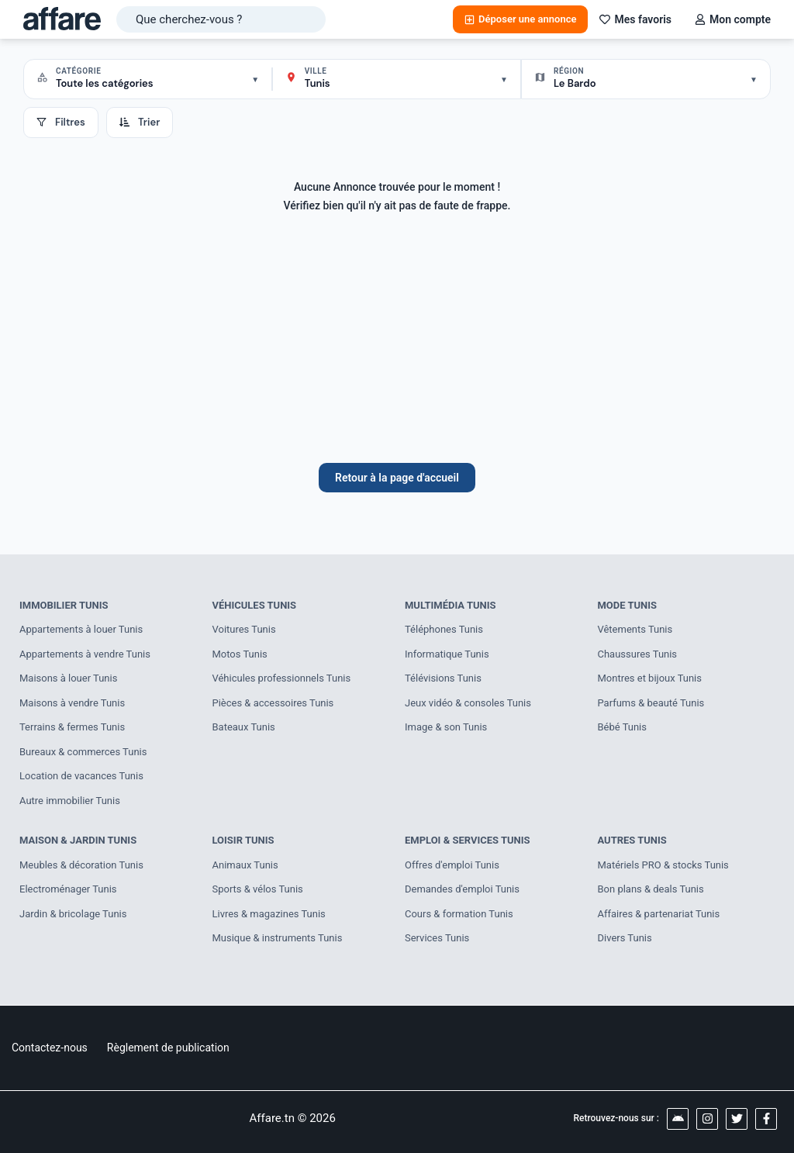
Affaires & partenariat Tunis (659, 914)
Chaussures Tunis (638, 654)
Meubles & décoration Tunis (81, 865)
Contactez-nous (50, 1047)
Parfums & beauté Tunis (651, 703)
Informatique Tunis (447, 654)
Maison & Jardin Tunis (77, 840)
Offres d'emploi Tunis (452, 865)
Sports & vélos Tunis (257, 889)
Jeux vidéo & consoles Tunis (468, 703)
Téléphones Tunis (444, 629)
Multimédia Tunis (450, 605)
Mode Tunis (628, 605)
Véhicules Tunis (254, 605)
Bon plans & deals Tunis (651, 889)
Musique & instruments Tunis (277, 938)
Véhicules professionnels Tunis (281, 678)
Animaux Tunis (245, 865)
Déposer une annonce (520, 19)
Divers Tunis (625, 938)
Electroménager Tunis (68, 889)
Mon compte (733, 19)
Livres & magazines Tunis (269, 914)
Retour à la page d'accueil (397, 477)
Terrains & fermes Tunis (72, 727)
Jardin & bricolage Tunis (73, 914)
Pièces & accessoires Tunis (273, 703)
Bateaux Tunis (243, 727)
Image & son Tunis (446, 727)
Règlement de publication (168, 1047)
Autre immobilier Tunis (69, 800)
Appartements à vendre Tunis (84, 654)
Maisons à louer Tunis (68, 678)
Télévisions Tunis (443, 678)
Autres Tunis (632, 840)
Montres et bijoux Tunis (650, 678)
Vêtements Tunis (635, 629)
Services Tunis (437, 938)
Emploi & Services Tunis (467, 840)
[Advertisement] (397, 346)
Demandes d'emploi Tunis (462, 889)
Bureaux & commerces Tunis (83, 752)
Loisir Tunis (243, 840)
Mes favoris (635, 19)
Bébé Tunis (622, 727)
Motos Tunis (240, 654)
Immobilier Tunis (64, 605)
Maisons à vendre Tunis (72, 703)
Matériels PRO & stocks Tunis (664, 865)
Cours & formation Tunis (459, 914)
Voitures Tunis (244, 629)
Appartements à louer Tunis (81, 629)
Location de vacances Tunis (81, 776)
